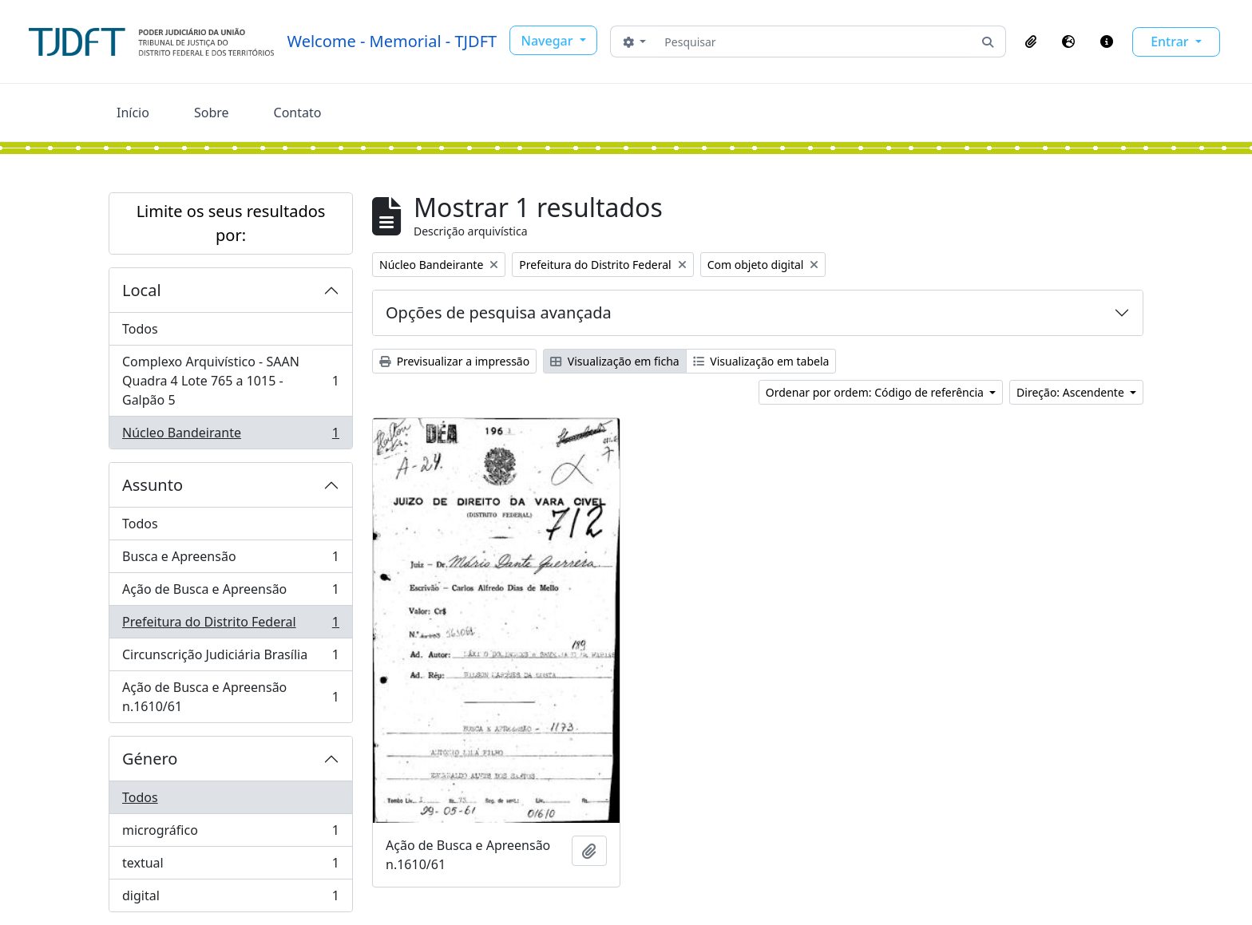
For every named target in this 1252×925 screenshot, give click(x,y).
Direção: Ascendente (1071, 392)
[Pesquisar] (814, 41)
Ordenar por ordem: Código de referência (876, 392)
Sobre (211, 112)
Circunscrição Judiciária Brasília (230, 658)
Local (141, 290)
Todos (140, 329)
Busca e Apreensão (230, 560)
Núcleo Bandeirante (230, 436)
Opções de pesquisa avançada (499, 312)
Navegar (548, 40)
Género (149, 758)
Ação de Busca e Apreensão (230, 592)
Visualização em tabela (761, 361)
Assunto (152, 485)
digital (230, 898)
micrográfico (230, 833)
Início (133, 112)
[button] (1030, 41)
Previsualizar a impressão (454, 361)
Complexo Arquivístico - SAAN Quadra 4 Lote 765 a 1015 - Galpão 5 (230, 381)
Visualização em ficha (614, 361)
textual (230, 866)
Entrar (1171, 41)
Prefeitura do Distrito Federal (230, 625)
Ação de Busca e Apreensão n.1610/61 (230, 696)
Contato (298, 112)
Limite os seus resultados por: (231, 223)
